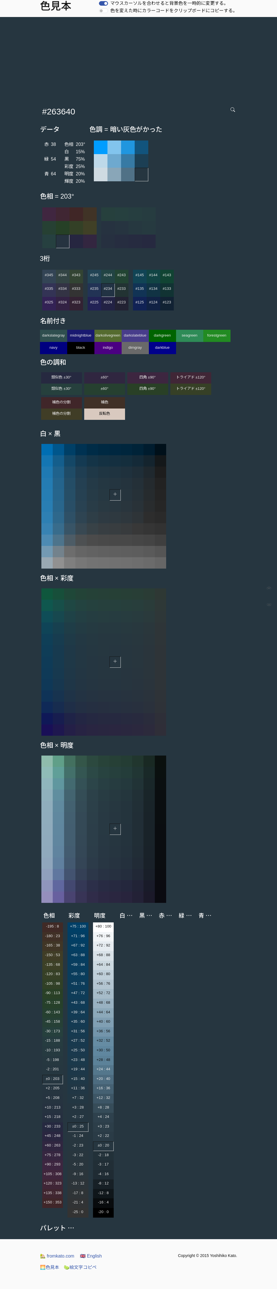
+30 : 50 (103, 1050)
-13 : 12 (77, 1183)
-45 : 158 (52, 1021)
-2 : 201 (52, 1069)
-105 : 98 (52, 983)
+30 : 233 (52, 1126)
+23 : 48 (78, 1060)
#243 (121, 275)
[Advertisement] (139, 59)
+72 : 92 (103, 945)
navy (53, 347)
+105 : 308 (53, 1174)
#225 (94, 302)
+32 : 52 (103, 1040)
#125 (140, 302)
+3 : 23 (103, 1126)
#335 (49, 288)
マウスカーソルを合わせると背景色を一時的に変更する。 (169, 3)
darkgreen (162, 335)
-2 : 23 (78, 1145)
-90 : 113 (52, 993)
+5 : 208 (53, 1098)
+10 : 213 (52, 1107)
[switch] (103, 3)
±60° (104, 377)
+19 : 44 (78, 1069)
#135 (140, 288)
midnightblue (81, 335)
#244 (108, 275)
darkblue (162, 347)
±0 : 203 (52, 1079)
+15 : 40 (78, 1079)
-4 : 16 (103, 1174)
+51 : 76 (78, 983)
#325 (49, 302)
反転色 (104, 413)
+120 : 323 (53, 1183)
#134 (153, 288)
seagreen (190, 335)
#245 (94, 275)
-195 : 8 (52, 926)
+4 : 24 (103, 1116)
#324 (62, 302)
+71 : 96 (78, 936)
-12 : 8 (103, 1193)
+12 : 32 (103, 1098)
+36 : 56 (103, 1031)
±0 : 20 (103, 1145)
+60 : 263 (52, 1145)
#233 (121, 288)
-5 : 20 (78, 1164)
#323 (76, 302)
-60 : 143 (52, 1012)
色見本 (49, 1267)
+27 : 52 (78, 1040)
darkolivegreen (108, 335)
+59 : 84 (78, 964)
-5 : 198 (52, 1060)
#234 (108, 288)
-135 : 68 (52, 964)
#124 (153, 302)
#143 (167, 275)
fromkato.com (57, 1256)
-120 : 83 (52, 974)
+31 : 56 (78, 1031)
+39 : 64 (78, 1012)
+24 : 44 (103, 1069)
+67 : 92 (78, 945)
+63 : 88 (78, 955)
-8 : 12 (103, 1183)
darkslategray (53, 335)
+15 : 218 (52, 1116)
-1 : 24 (78, 1135)
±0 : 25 (78, 1126)
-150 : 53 (52, 955)
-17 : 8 (78, 1193)
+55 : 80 (78, 974)
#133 (167, 288)
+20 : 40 (103, 1079)
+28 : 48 (103, 1060)
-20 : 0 (103, 1212)
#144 (153, 275)
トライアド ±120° (191, 377)
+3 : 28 (78, 1107)
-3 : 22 (78, 1155)
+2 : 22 (103, 1135)
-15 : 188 (52, 1040)
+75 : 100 (78, 926)
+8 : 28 (103, 1107)
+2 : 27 (78, 1116)
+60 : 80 (103, 974)
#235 (94, 288)
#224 (108, 302)
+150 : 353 (53, 1202)
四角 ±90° (147, 377)
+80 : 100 (103, 926)
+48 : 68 (103, 1002)
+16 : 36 (103, 1088)
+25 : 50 (78, 1050)
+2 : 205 (53, 1088)
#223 (121, 302)
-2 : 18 (103, 1155)
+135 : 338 (53, 1193)
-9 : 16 (78, 1174)
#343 (76, 275)
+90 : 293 (52, 1164)
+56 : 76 (103, 983)
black (80, 347)
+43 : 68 (78, 1002)
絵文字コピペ (80, 1267)
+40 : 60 (103, 1021)
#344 (62, 275)
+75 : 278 (52, 1155)
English (91, 1256)
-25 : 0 (78, 1212)
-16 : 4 (103, 1202)
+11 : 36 (78, 1088)
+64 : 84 (103, 964)
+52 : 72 (103, 993)
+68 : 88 (103, 955)
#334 (62, 288)
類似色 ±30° (61, 377)
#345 (49, 275)
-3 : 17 (103, 1164)
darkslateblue (135, 335)
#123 (167, 302)
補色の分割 (61, 402)
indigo (108, 347)
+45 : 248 (52, 1135)
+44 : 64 (103, 1012)
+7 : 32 (78, 1098)
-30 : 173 (52, 1031)
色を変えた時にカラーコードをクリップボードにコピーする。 (173, 10)
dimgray (135, 347)
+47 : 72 (78, 993)
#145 (140, 275)
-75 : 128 (52, 1002)
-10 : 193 (52, 1050)
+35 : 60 (78, 1021)
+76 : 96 (103, 936)
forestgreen (216, 335)
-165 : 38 (52, 945)
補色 (104, 402)
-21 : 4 (78, 1202)
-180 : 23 (52, 936)
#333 (76, 288)
